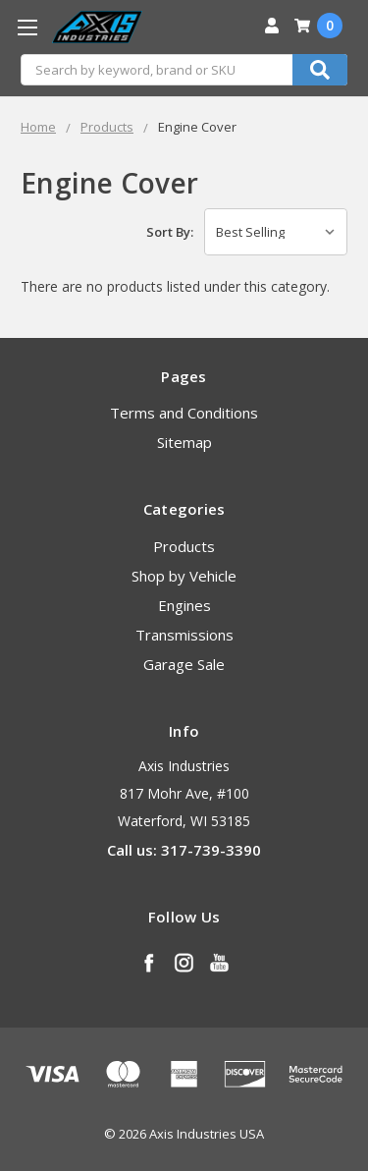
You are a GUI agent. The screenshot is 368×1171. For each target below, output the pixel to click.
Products (184, 546)
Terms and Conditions (184, 412)
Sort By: (169, 232)
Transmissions (184, 634)
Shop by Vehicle (184, 576)
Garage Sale (184, 664)
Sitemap (184, 442)
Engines (184, 605)
